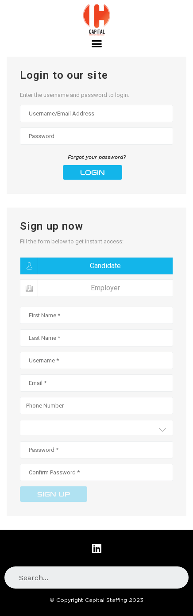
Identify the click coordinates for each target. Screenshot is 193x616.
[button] (96, 43)
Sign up (53, 494)
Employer (70, 288)
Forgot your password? (97, 157)
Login (92, 173)
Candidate (70, 266)
